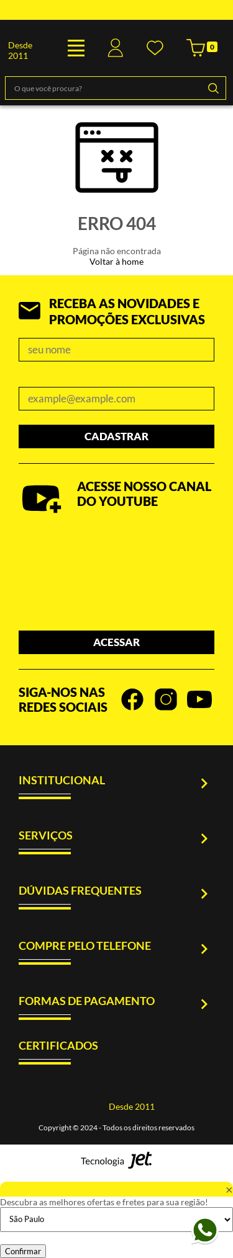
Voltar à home (116, 261)
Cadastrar (116, 436)
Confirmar (23, 1251)
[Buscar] (213, 88)
